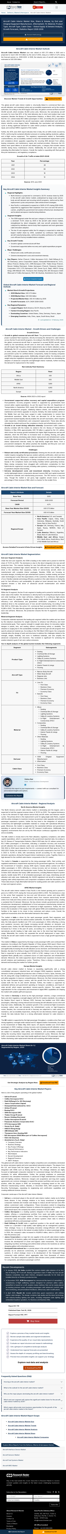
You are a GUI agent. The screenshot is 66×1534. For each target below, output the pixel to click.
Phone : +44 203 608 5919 (43, 1528)
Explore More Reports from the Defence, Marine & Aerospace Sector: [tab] (28, 1445)
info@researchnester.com (43, 1520)
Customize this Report (14, 795)
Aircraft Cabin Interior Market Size (21, 1422)
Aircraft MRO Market (10, 1466)
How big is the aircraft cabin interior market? (19, 1382)
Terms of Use (11, 1521)
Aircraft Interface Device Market (14, 1450)
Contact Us (16, 2)
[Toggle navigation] (57, 7)
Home (3, 13)
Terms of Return (11, 1523)
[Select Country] (46, 1500)
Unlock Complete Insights (33, 279)
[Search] (56, 2)
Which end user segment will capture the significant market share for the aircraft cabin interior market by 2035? (32, 1400)
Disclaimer (9, 1526)
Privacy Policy (11, 1528)
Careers (9, 1516)
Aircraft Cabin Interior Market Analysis (22, 1429)
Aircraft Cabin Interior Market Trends (22, 1426)
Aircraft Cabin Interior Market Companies (33, 1437)
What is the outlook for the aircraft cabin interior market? (23, 1388)
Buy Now (33, 1321)
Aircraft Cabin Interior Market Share (21, 1433)
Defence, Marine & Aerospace (18, 13)
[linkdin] (56, 1492)
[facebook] (53, 1492)
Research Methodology (33, 34)
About (9, 2)
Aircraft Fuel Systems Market (13, 1460)
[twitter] (59, 1492)
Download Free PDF (33, 39)
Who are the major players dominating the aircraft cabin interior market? (29, 1394)
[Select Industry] (19, 1500)
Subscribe (54, 1505)
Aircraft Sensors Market (11, 1455)
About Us (9, 1513)
